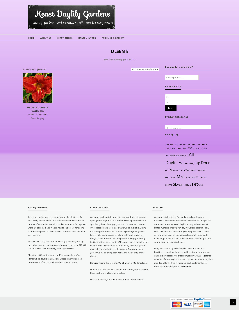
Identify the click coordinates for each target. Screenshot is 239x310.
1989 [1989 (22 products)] (184, 144)
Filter (170, 108)
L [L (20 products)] (175, 177)
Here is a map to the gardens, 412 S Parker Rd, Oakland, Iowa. (118, 263)
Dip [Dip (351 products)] (197, 162)
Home (31, 37)
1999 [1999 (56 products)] (189, 148)
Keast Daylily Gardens (73, 14)
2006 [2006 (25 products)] (177, 155)
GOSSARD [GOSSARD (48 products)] (192, 170)
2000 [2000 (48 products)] (195, 148)
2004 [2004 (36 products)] (172, 155)
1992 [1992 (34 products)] (199, 144)
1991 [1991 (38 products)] (194, 144)
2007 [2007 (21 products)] (182, 155)
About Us (45, 37)
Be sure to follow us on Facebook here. (126, 279)
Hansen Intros (87, 37)
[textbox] (188, 128)
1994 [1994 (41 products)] (204, 144)
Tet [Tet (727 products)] (194, 184)
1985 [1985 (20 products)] (167, 145)
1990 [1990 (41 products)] (188, 144)
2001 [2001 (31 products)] (200, 148)
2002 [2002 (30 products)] (205, 148)
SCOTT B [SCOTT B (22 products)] (169, 185)
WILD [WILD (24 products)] (200, 185)
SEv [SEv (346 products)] (176, 184)
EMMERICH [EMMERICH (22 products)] (177, 170)
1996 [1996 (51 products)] (173, 148)
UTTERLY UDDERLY (37, 107)
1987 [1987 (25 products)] (175, 144)
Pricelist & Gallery (113, 37)
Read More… (186, 266)
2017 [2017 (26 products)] (186, 155)
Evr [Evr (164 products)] (184, 170)
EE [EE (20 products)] (166, 171)
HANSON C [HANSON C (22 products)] (202, 170)
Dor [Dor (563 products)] (204, 162)
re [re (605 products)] (198, 176)
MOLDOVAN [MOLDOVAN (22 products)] (190, 177)
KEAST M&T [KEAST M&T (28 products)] (170, 177)
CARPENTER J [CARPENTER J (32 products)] (188, 163)
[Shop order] (145, 69)
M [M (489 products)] (178, 176)
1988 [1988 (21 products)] (180, 144)
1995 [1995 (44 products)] (167, 148)
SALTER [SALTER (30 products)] (203, 177)
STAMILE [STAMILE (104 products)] (185, 184)
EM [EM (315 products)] (170, 169)
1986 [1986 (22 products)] (171, 144)
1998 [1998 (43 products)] (183, 148)
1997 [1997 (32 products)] (179, 148)
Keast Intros (65, 37)
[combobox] (188, 127)
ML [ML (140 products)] (183, 177)
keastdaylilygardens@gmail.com (59, 248)
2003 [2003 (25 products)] (167, 155)
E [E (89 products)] (209, 163)
